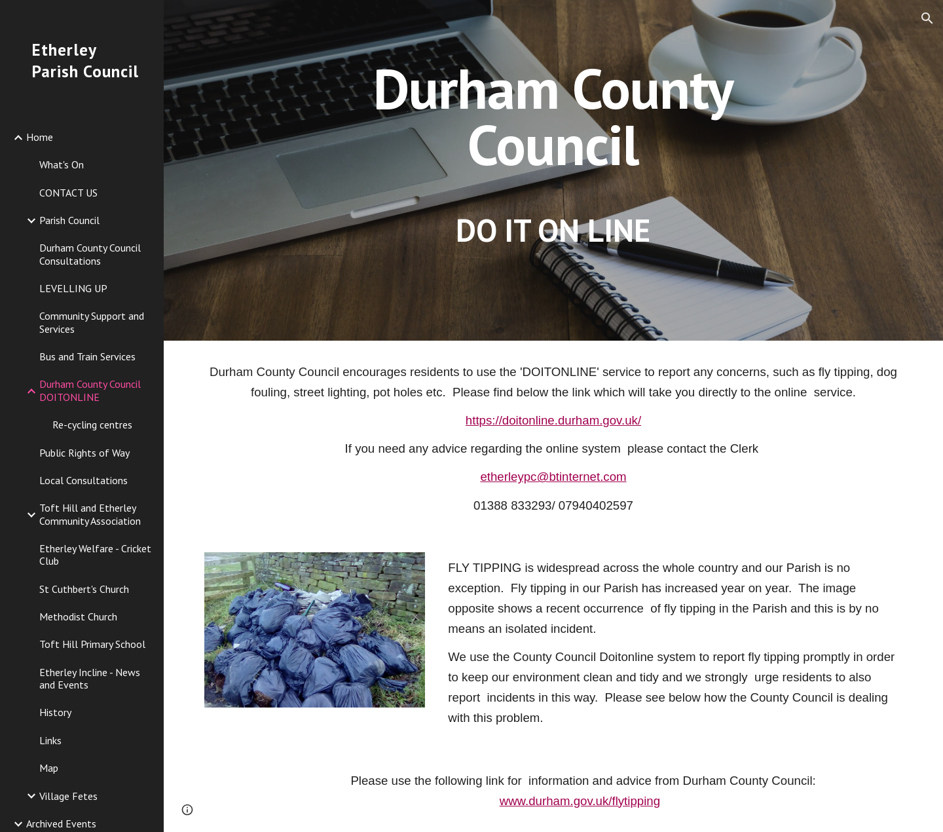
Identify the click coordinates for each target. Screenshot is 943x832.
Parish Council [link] (69, 220)
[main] (553, 170)
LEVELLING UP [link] (73, 288)
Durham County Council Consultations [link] (90, 254)
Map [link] (48, 767)
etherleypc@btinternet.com (553, 476)
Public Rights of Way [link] (84, 452)
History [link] (55, 712)
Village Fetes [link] (68, 796)
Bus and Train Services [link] (87, 356)
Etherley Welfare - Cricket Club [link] (95, 554)
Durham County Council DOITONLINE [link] (90, 390)
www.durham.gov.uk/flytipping (580, 801)
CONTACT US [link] (68, 192)
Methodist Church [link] (78, 616)
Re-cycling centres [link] (92, 424)
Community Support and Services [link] (91, 322)
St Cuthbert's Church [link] (84, 589)
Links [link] (50, 740)
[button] (927, 18)
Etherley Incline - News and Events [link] (89, 678)
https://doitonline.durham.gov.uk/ (553, 420)
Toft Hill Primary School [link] (92, 644)
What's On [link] (61, 164)
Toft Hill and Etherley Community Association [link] (90, 514)
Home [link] (39, 136)
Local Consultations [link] (83, 480)
